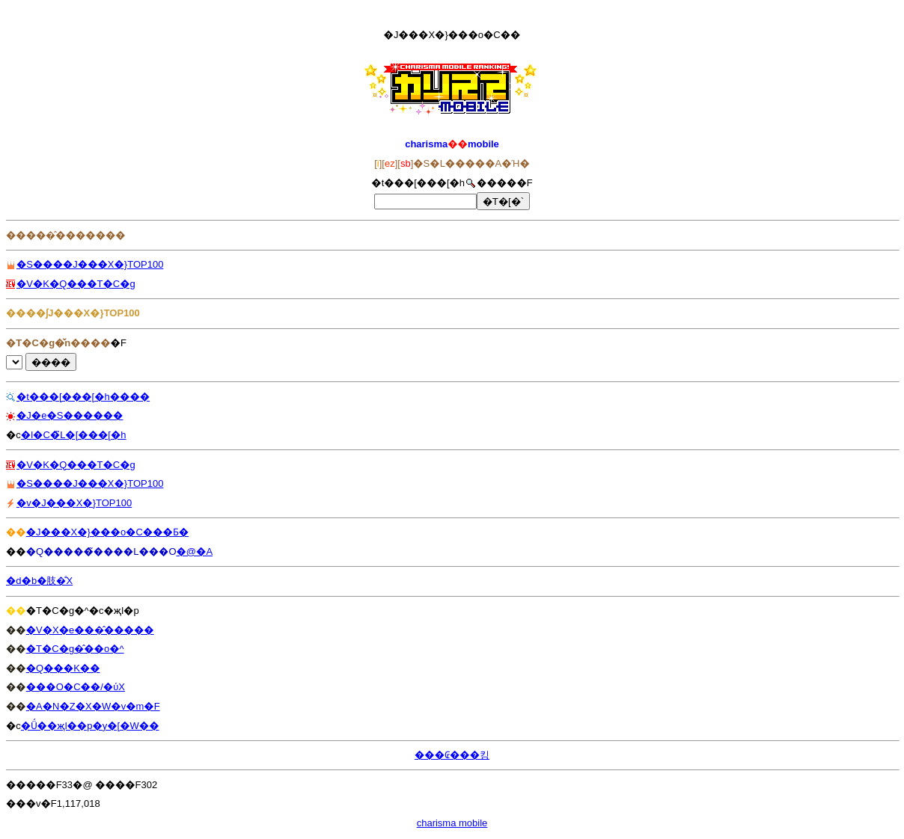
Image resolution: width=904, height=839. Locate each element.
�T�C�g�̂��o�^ (75, 648)
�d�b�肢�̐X (39, 580)
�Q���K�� (63, 668)
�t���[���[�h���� (83, 396)
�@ (187, 551)
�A (204, 551)
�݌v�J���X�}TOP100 (74, 502)
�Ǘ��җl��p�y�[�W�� (90, 725)
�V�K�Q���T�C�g (75, 283)
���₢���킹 (452, 754)
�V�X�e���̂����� (90, 630)
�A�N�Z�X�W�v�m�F (93, 706)
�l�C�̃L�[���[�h (73, 434)
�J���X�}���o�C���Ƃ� (107, 532)
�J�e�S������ (69, 415)
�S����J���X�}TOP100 (89, 264)
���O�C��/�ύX (75, 686)
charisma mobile (452, 823)
